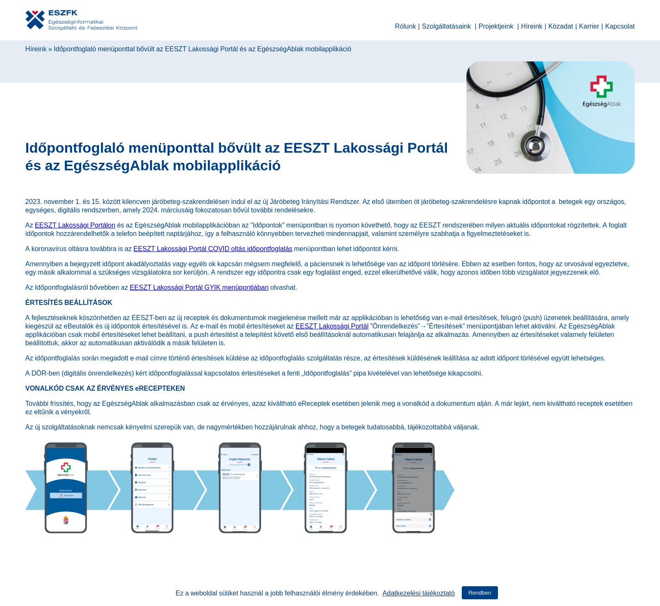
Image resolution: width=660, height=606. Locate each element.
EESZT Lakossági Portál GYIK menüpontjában (199, 286)
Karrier (589, 25)
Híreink (532, 25)
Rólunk (405, 25)
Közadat (560, 25)
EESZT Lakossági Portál (331, 325)
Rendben (479, 593)
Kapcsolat (620, 25)
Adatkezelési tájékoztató (419, 592)
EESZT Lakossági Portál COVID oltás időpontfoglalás (213, 247)
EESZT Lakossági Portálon (75, 224)
